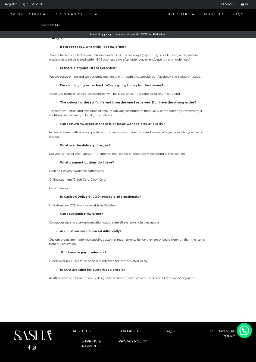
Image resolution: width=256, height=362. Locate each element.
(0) (244, 4)
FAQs (238, 14)
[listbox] (37, 4)
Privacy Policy (132, 341)
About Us (214, 14)
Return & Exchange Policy (229, 333)
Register (11, 4)
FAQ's (169, 331)
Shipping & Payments (91, 343)
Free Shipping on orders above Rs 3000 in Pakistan (128, 34)
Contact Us (129, 331)
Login (24, 4)
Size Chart (181, 14)
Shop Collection (25, 14)
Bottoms (51, 25)
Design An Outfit (76, 14)
